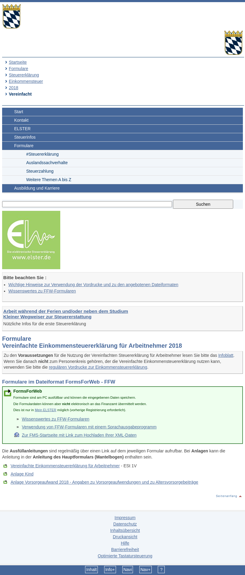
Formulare (18, 68)
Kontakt (21, 120)
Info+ (110, 569)
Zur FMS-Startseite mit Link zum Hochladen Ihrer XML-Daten (79, 435)
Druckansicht (125, 536)
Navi (127, 569)
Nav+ (146, 569)
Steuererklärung (24, 75)
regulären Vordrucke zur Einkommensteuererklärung (98, 367)
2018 (13, 87)
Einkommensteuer (26, 81)
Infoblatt (225, 355)
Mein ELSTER (45, 410)
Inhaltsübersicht (125, 530)
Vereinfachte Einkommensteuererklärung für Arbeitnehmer (65, 465)
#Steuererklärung (42, 154)
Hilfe (125, 543)
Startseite (18, 62)
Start (18, 111)
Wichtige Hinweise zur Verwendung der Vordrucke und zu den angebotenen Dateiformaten (93, 284)
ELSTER (22, 128)
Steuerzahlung (40, 171)
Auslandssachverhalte (47, 162)
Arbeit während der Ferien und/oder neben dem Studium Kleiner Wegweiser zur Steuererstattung (65, 314)
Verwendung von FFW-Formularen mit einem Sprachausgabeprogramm (89, 426)
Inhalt (91, 569)
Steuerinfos (25, 137)
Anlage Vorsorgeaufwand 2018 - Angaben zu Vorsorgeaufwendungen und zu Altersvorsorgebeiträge (104, 482)
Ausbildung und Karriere (37, 188)
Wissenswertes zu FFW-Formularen (42, 291)
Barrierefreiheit (125, 549)
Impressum (124, 517)
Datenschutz (125, 524)
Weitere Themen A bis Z (48, 179)
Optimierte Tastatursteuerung (125, 555)
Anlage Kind (22, 474)
